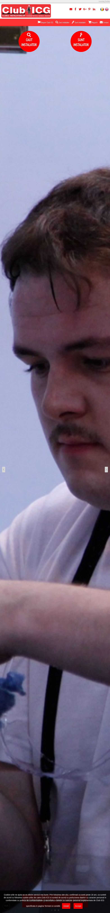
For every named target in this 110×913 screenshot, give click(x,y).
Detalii (66, 906)
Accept (78, 906)
